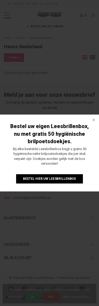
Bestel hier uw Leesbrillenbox (49, 179)
